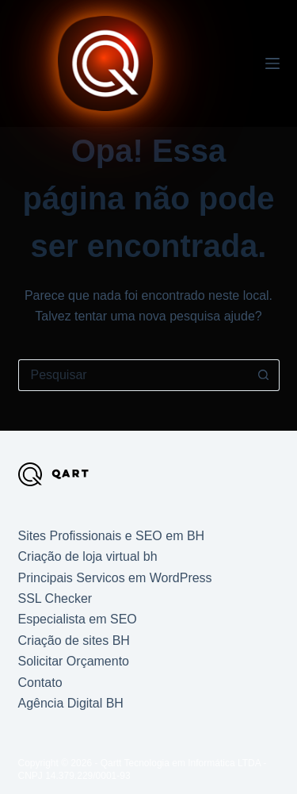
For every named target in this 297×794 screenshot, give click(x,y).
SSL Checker (55, 598)
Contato (40, 682)
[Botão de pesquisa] (264, 375)
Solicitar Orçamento (74, 661)
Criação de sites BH (74, 640)
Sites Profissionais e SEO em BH (111, 536)
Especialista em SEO (77, 619)
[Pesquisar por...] (133, 375)
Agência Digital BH (71, 703)
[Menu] (272, 63)
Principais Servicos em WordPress (115, 578)
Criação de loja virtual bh (88, 556)
